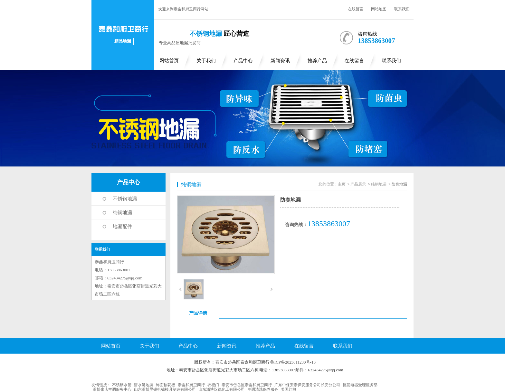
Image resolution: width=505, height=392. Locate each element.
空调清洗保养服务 (262, 389)
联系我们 (402, 9)
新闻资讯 (280, 60)
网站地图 (378, 9)
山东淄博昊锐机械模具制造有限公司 (165, 389)
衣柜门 (213, 385)
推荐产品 (317, 60)
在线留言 (355, 9)
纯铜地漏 (122, 212)
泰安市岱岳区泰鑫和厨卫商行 (247, 385)
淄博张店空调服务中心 (112, 389)
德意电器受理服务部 (360, 385)
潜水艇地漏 (143, 385)
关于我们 (206, 60)
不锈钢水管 (121, 385)
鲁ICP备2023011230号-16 (293, 362)
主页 (342, 184)
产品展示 (358, 184)
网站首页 (169, 60)
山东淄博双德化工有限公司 (221, 389)
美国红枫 (288, 389)
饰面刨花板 (165, 385)
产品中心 (243, 60)
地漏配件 (122, 226)
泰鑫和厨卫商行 (191, 385)
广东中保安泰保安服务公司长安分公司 (307, 385)
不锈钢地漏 (125, 198)
